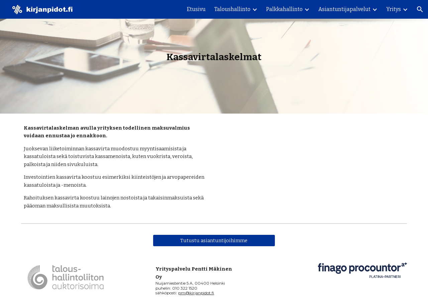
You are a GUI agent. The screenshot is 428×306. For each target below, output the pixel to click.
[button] (420, 9)
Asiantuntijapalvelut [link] (344, 9)
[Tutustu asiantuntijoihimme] (214, 241)
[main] (214, 56)
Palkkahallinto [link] (284, 9)
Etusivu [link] (196, 9)
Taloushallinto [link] (232, 9)
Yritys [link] (393, 9)
